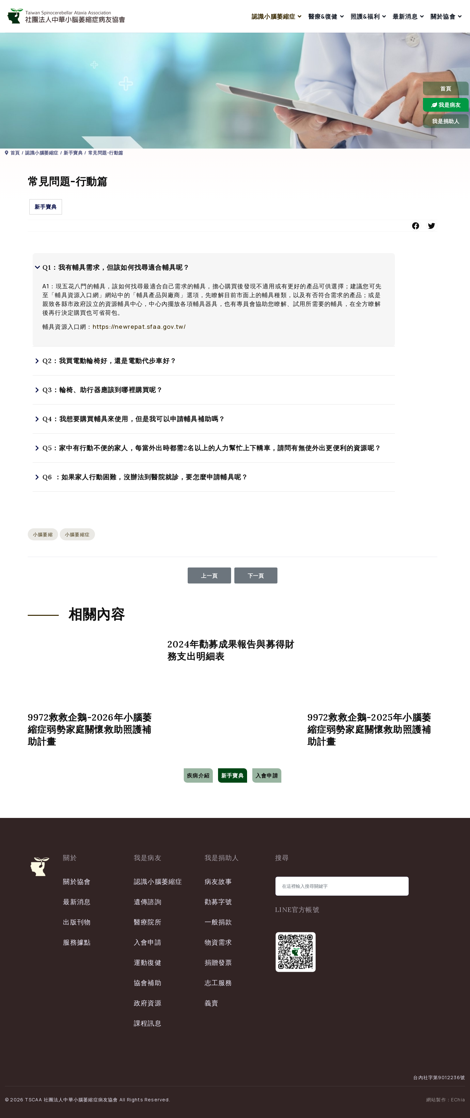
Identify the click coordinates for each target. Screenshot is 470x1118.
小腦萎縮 (43, 534)
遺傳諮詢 (148, 902)
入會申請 (267, 775)
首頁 (445, 88)
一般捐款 (218, 922)
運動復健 (148, 962)
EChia (458, 1099)
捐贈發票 (218, 962)
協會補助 (148, 983)
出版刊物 (77, 922)
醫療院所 (148, 922)
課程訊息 (148, 1023)
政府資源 (148, 1003)
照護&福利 (365, 16)
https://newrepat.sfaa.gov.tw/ (139, 326)
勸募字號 (218, 902)
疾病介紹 (198, 775)
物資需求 (218, 942)
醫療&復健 (323, 16)
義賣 (211, 1003)
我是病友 (446, 105)
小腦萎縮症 (77, 534)
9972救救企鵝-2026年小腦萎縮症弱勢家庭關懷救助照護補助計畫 (90, 729)
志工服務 (218, 983)
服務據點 (77, 942)
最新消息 (405, 16)
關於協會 (443, 16)
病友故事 (218, 881)
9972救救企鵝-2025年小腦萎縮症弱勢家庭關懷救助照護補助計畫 (369, 729)
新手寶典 (46, 206)
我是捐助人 (446, 121)
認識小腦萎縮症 (273, 16)
